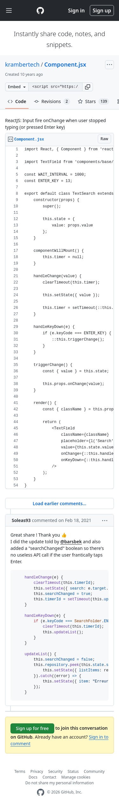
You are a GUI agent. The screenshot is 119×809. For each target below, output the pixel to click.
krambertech (22, 64)
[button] (87, 86)
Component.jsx (65, 64)
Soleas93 (21, 520)
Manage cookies (75, 777)
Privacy (36, 771)
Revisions (52, 101)
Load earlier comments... (59, 503)
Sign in (76, 10)
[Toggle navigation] (9, 11)
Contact (49, 777)
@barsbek (71, 541)
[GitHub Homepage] (40, 792)
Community (94, 771)
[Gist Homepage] (40, 10)
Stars (93, 101)
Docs (33, 777)
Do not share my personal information (59, 783)
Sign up (102, 10)
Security (55, 771)
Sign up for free (32, 728)
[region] (59, 317)
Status (73, 771)
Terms (19, 771)
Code (17, 101)
